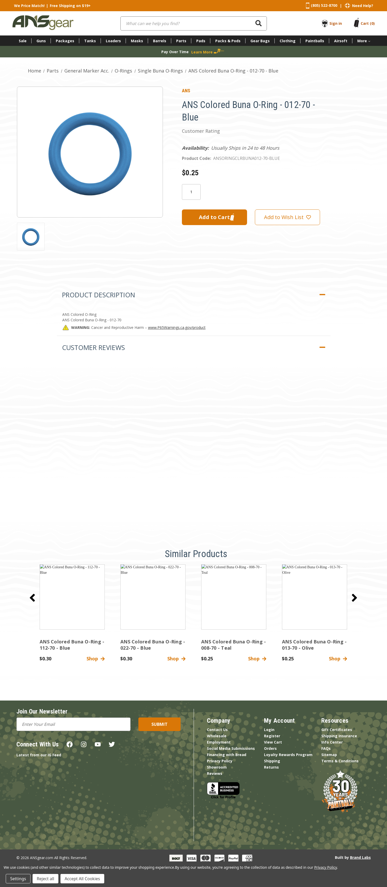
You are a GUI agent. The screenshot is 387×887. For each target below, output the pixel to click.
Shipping (272, 760)
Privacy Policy (219, 760)
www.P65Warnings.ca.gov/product (177, 327)
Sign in (335, 23)
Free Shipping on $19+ (70, 5)
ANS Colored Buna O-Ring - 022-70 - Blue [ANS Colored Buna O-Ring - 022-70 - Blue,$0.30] (152, 644)
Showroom (217, 767)
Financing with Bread (226, 754)
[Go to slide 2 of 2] (32, 598)
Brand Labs (360, 857)
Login (269, 729)
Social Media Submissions (231, 748)
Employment (219, 742)
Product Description (98, 294)
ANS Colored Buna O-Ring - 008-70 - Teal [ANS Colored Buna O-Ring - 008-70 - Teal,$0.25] (233, 644)
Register (272, 735)
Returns (271, 767)
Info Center (332, 742)
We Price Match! (29, 5)
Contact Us (217, 729)
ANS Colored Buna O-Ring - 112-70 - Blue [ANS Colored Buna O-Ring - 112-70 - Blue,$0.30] (72, 644)
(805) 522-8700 (324, 5)
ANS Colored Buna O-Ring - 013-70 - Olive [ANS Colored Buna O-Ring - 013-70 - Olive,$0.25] (314, 644)
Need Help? (362, 5)
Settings (18, 879)
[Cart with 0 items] (368, 23)
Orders (270, 748)
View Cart (273, 742)
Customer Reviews (93, 347)
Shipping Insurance (339, 735)
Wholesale (216, 735)
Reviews (214, 773)
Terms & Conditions (340, 760)
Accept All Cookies (82, 879)
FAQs (326, 748)
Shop (96, 658)
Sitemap (329, 754)
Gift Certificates (336, 729)
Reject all (45, 879)
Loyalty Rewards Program (288, 754)
